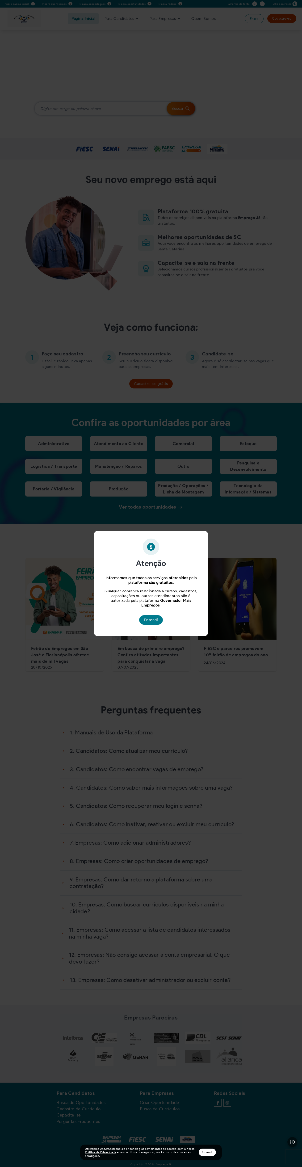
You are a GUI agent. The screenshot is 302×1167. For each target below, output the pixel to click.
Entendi (207, 1152)
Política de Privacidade (100, 1152)
